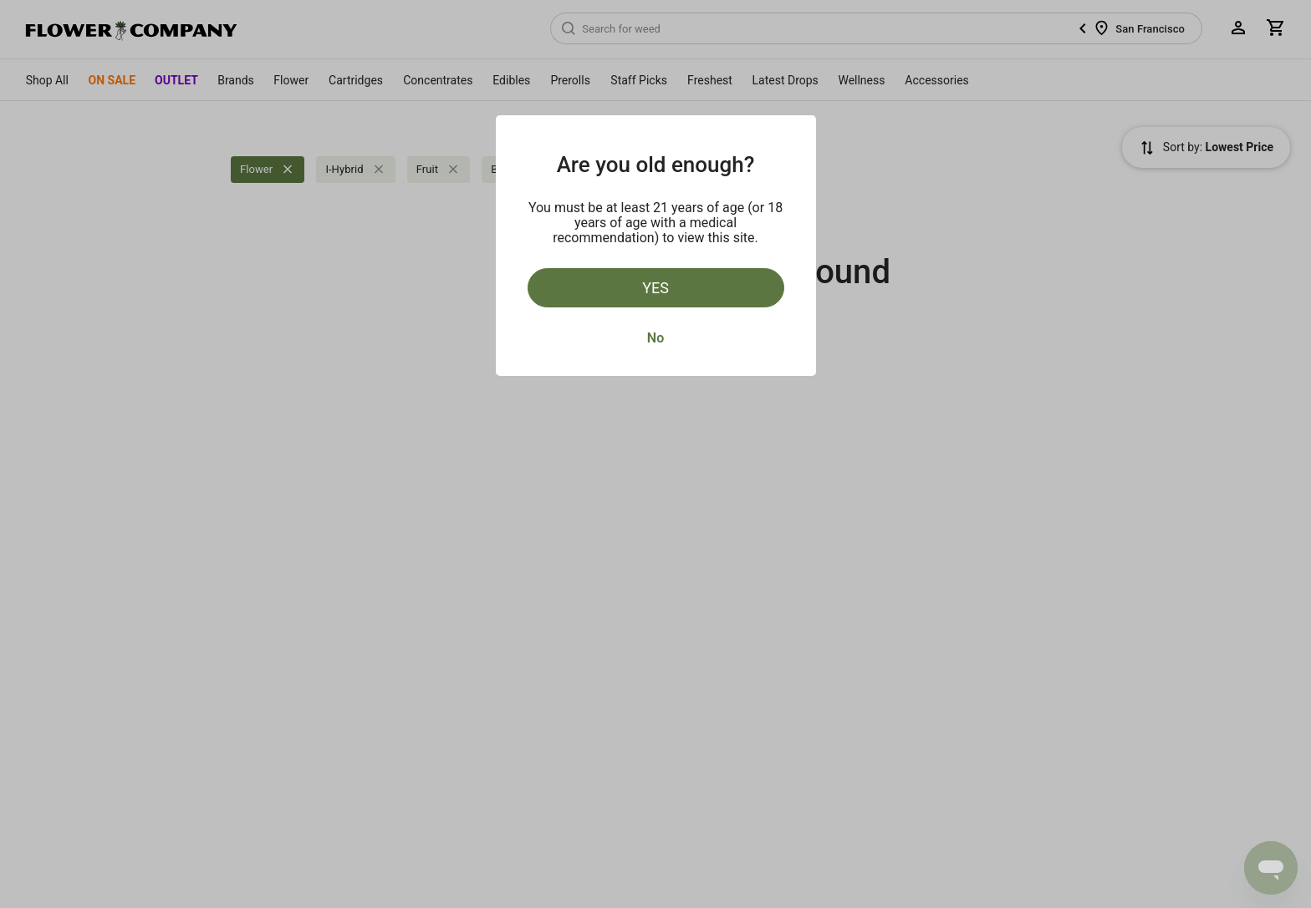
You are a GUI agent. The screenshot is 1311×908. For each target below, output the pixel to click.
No (655, 338)
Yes (655, 288)
